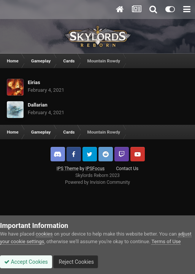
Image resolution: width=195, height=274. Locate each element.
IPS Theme (68, 168)
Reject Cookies (75, 262)
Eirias (34, 82)
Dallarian (38, 105)
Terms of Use (166, 241)
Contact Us (127, 168)
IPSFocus (95, 168)
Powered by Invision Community (97, 182)
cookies (44, 234)
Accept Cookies (26, 262)
